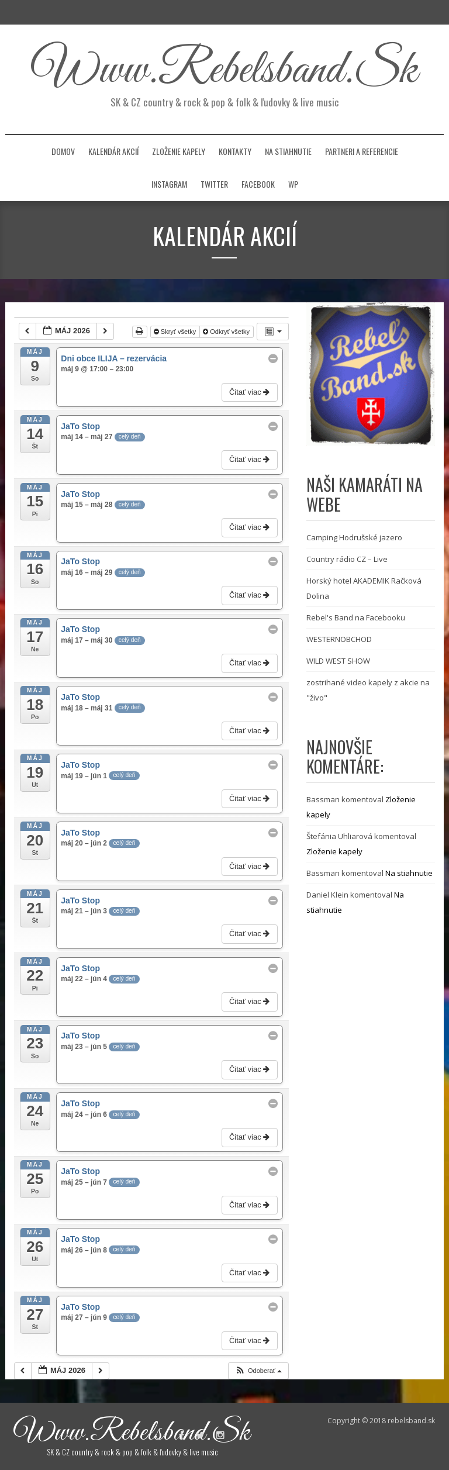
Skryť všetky (176, 331)
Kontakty (235, 151)
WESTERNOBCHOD (339, 639)
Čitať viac (250, 392)
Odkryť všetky (227, 331)
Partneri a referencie (361, 151)
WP (293, 184)
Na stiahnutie (288, 151)
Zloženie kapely (178, 151)
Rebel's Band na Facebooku (355, 617)
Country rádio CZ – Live (347, 559)
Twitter (214, 184)
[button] (258, 1371)
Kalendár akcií (113, 151)
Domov (63, 151)
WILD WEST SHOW (338, 660)
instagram (169, 184)
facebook (258, 184)
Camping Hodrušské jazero (354, 537)
